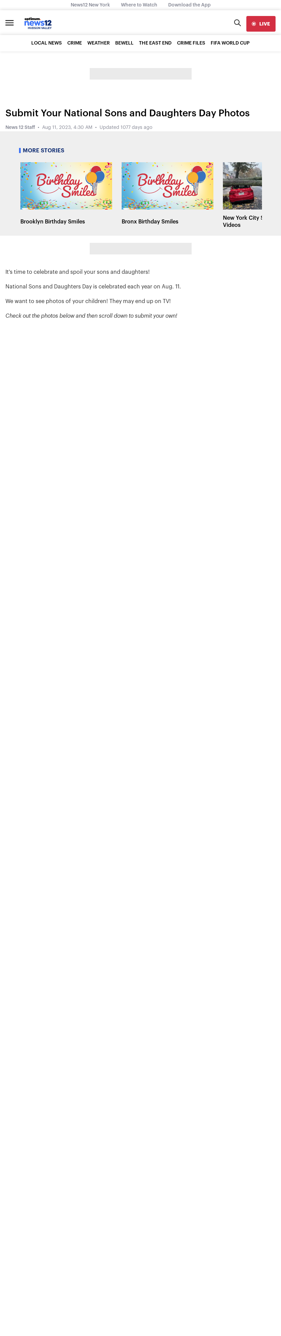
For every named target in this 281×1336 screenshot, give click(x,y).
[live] (261, 24)
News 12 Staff (20, 127)
